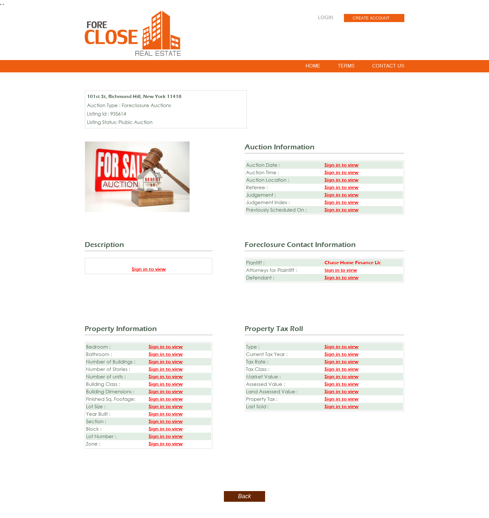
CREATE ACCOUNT (371, 19)
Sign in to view (341, 165)
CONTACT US (388, 67)
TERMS (346, 67)
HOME (313, 67)
